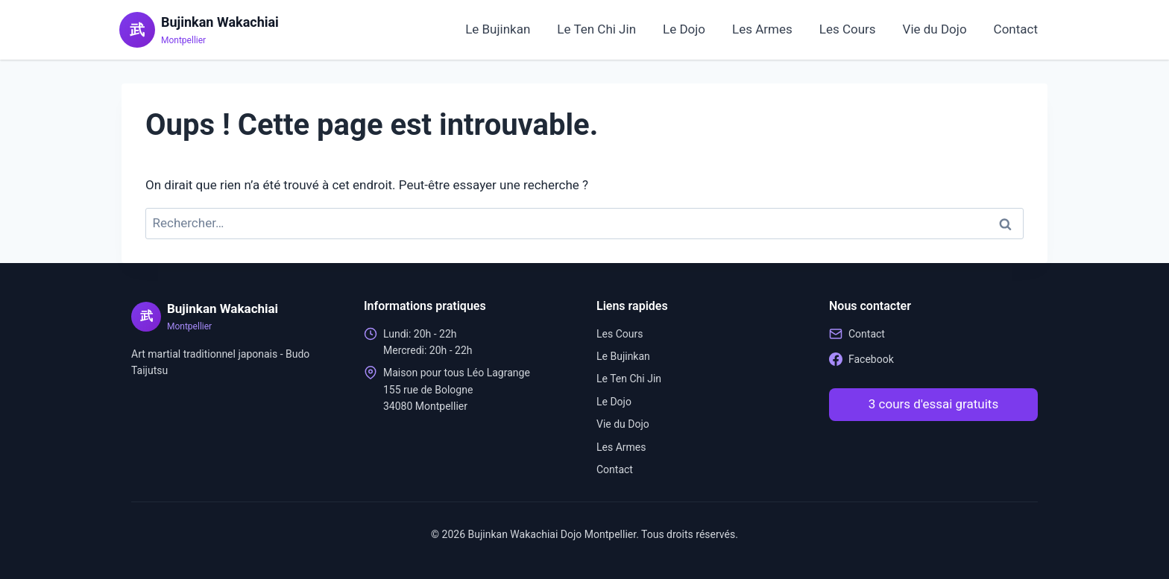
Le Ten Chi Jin (596, 29)
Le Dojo (684, 29)
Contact (1016, 29)
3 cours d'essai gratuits (933, 403)
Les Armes (762, 29)
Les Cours (847, 29)
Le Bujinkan (497, 29)
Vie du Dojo (935, 29)
